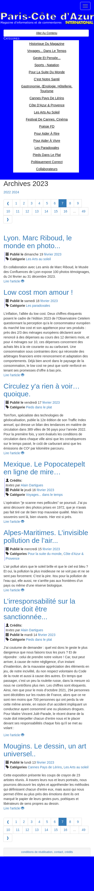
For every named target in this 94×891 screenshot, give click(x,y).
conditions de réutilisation (37, 852)
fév (48, 254)
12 (27, 211)
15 (56, 211)
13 (37, 211)
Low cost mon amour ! (38, 292)
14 (46, 211)
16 (65, 211)
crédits (69, 852)
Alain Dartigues (32, 485)
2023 (57, 254)
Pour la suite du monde (45, 554)
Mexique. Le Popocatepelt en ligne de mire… (44, 468)
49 (84, 211)
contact (58, 852)
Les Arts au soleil (38, 259)
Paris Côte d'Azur (47, 18)
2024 (15, 192)
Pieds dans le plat (39, 407)
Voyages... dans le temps (44, 495)
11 (18, 211)
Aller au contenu (46, 33)
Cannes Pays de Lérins (45, 767)
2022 (7, 192)
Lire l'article (14, 281)
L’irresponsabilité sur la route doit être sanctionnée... (39, 609)
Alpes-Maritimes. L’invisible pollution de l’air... (46, 536)
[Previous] (8, 203)
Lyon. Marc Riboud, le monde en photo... (38, 242)
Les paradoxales (38, 305)
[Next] (7, 219)
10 (8, 211)
